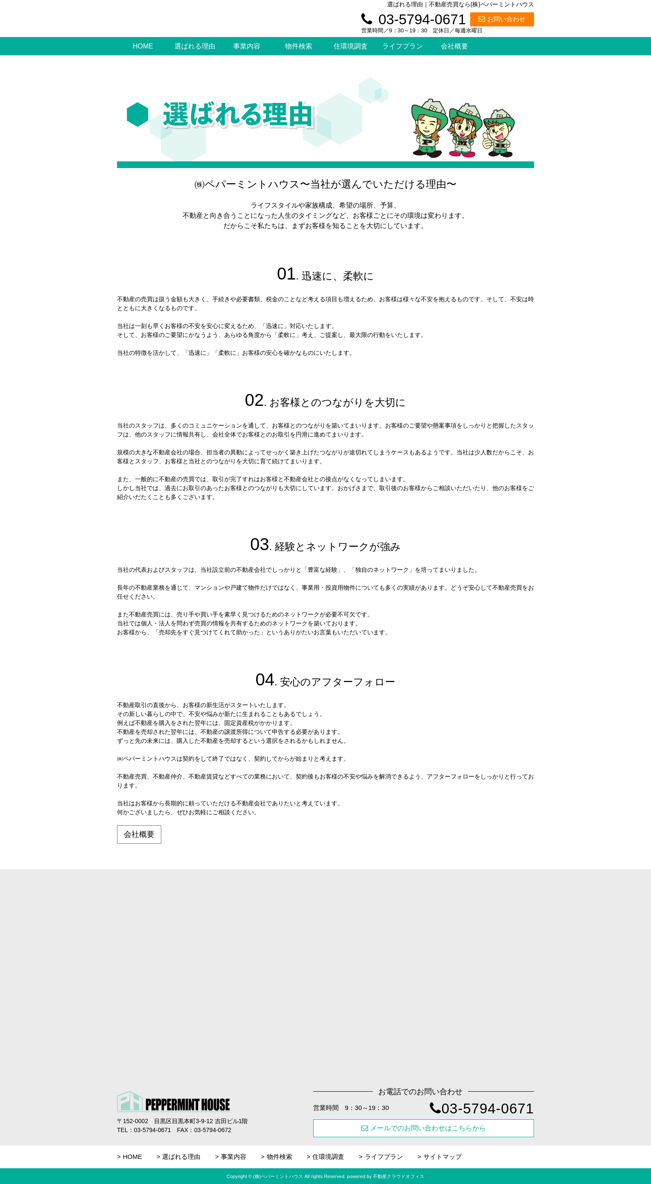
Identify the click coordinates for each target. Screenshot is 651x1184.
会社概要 (454, 46)
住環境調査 (351, 46)
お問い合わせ (502, 19)
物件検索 (298, 46)
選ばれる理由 (194, 46)
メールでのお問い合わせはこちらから (423, 1128)
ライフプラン (402, 46)
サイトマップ (442, 1156)
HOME (143, 46)
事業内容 (246, 46)
